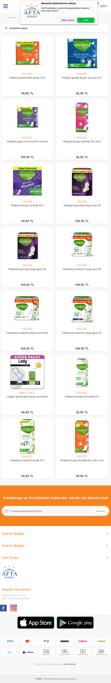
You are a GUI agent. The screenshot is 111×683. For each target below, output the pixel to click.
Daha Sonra (67, 20)
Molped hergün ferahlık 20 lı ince (82, 141)
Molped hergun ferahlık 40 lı (27, 205)
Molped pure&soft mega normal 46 (27, 332)
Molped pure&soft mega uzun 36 (82, 269)
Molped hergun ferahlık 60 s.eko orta (82, 460)
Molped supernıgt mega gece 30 (27, 269)
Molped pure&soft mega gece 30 (82, 332)
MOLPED (27, 73)
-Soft (38, 678)
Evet (86, 20)
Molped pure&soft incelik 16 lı (82, 396)
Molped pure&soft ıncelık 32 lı (27, 460)
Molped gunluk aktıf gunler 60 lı (27, 77)
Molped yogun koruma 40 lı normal (27, 141)
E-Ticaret (46, 678)
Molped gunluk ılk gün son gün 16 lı (82, 77)
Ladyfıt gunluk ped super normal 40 (27, 396)
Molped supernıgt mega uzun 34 (82, 205)
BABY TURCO (27, 392)
